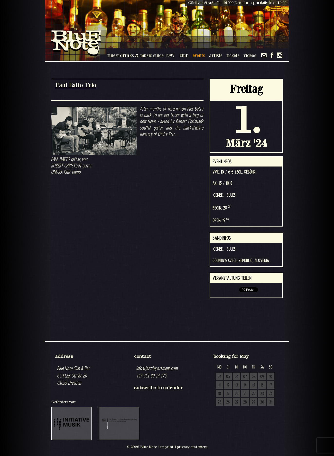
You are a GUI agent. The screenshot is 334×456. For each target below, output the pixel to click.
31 (270, 402)
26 (228, 402)
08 (254, 377)
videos (249, 55)
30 (262, 402)
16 (262, 385)
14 (245, 385)
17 (270, 385)
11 (220, 385)
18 (219, 394)
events (199, 55)
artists (215, 55)
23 (262, 394)
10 (270, 377)
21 (245, 394)
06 (237, 377)
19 (228, 394)
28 (245, 402)
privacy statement (192, 447)
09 (262, 377)
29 (253, 402)
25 (219, 402)
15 (253, 385)
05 (228, 377)
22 (253, 394)
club (184, 55)
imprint (166, 447)
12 (228, 385)
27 (236, 402)
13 (236, 385)
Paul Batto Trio (75, 84)
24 (270, 394)
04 (220, 377)
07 (245, 377)
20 (236, 394)
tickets (232, 55)
